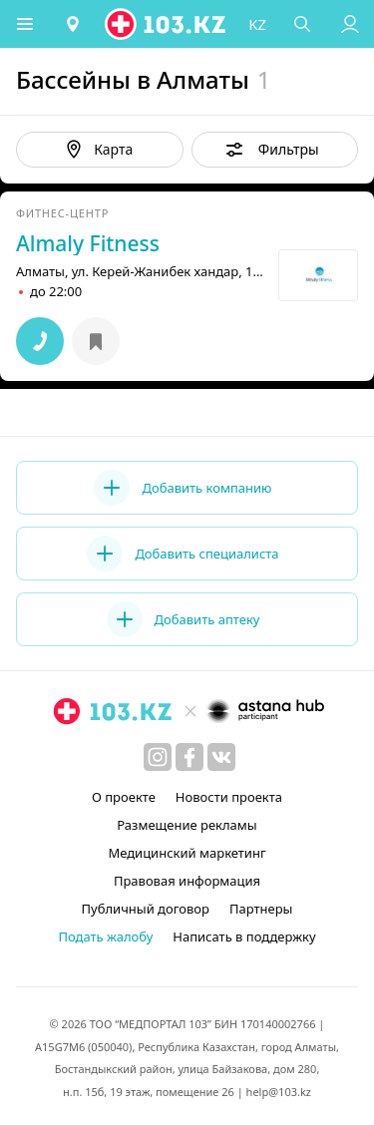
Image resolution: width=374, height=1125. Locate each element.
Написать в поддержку (244, 936)
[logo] (166, 24)
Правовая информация (187, 881)
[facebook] (189, 757)
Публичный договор (145, 909)
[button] (25, 24)
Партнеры (261, 909)
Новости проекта (229, 797)
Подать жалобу (105, 936)
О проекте (124, 797)
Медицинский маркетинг (186, 853)
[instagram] (158, 757)
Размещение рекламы (186, 825)
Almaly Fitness (88, 243)
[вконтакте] (221, 757)
